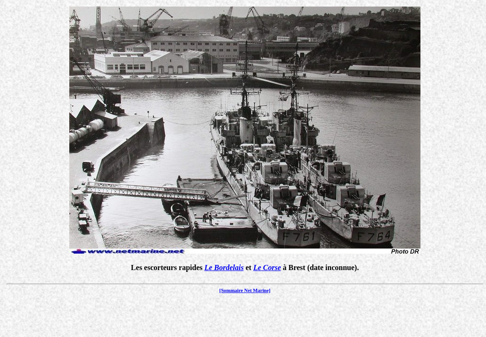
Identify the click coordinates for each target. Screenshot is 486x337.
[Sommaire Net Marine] (244, 290)
